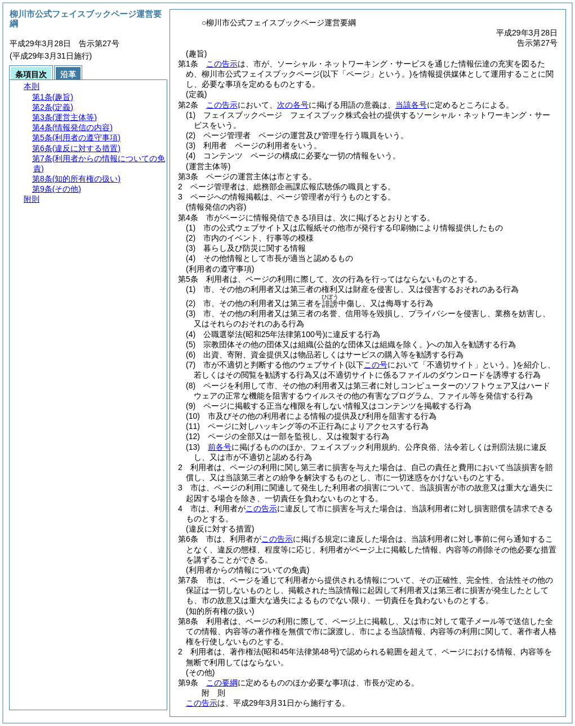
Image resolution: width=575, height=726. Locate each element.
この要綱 (222, 682)
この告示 (222, 63)
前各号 (219, 446)
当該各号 (411, 104)
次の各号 (293, 104)
